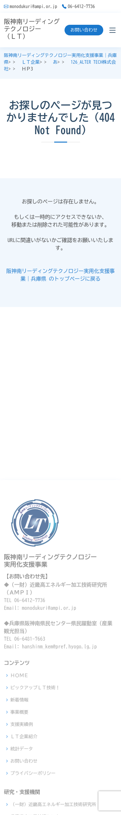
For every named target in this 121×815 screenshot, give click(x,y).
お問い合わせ (83, 30)
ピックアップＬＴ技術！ (35, 761)
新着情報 (19, 774)
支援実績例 (21, 798)
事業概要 (19, 786)
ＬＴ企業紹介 (23, 810)
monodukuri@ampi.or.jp (33, 6)
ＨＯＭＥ (19, 749)
